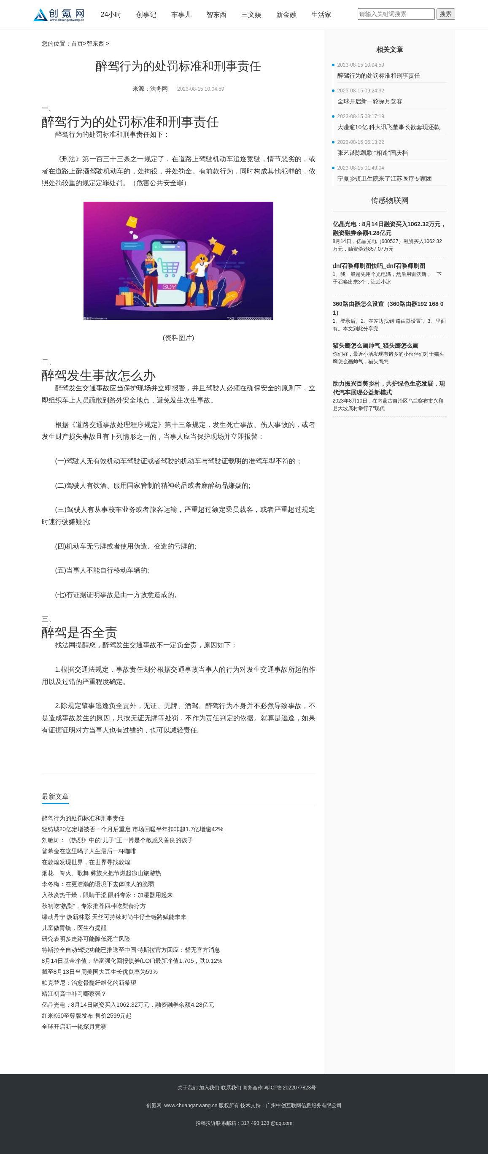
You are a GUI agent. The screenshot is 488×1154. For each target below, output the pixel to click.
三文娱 (251, 14)
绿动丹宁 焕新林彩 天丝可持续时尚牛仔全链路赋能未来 (114, 916)
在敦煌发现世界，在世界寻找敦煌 (86, 862)
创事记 (146, 14)
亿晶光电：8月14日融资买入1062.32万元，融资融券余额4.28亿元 (128, 1004)
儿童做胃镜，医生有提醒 (74, 927)
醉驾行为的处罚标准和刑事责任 (83, 818)
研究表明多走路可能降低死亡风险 (86, 938)
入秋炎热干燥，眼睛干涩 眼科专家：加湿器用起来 (107, 895)
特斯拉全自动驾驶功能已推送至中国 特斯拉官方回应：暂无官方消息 (131, 949)
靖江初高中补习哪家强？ (74, 993)
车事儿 (181, 14)
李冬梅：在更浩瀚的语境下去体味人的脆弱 (98, 884)
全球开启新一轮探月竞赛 (74, 1026)
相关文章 (389, 49)
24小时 (111, 14)
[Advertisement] (177, 1055)
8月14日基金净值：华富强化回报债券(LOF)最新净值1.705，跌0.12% (132, 960)
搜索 (446, 14)
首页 (77, 43)
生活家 (321, 14)
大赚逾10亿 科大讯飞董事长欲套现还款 (388, 127)
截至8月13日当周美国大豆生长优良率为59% (100, 971)
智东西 (216, 14)
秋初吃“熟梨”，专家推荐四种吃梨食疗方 (94, 906)
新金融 (286, 14)
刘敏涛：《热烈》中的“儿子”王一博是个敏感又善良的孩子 (117, 840)
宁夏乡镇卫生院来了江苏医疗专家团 (384, 178)
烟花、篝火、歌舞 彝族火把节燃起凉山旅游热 (102, 873)
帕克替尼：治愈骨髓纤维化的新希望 (89, 982)
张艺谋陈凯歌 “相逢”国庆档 (372, 153)
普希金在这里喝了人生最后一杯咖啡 (89, 851)
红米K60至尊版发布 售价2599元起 (87, 1015)
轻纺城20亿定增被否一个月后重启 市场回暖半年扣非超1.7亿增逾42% (133, 829)
